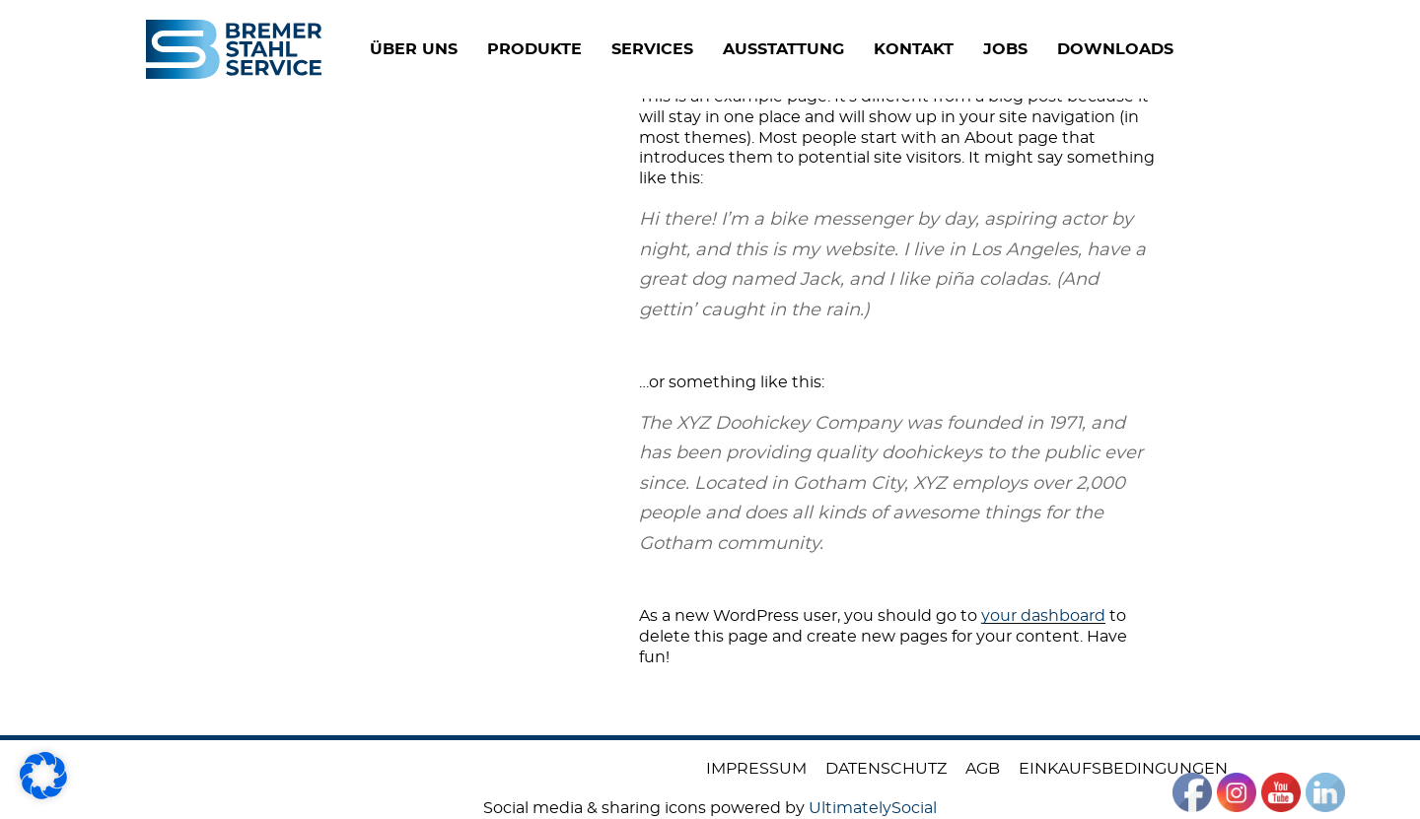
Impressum (756, 769)
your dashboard (1043, 616)
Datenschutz (886, 769)
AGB (982, 769)
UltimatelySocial (873, 808)
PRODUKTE (580, 49)
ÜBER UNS (460, 49)
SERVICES (699, 49)
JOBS (1052, 49)
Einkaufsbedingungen (1123, 769)
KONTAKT (960, 49)
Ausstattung (829, 49)
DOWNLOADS (1161, 49)
